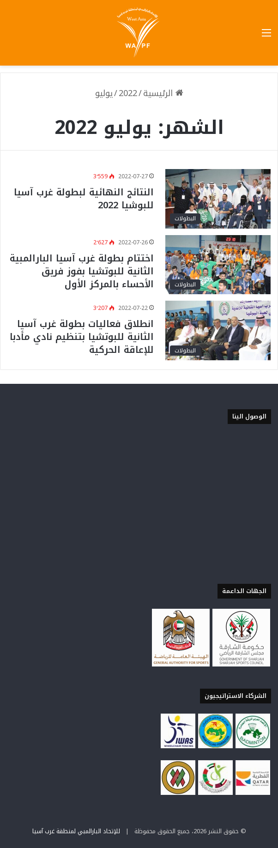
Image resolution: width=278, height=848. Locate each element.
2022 (128, 93)
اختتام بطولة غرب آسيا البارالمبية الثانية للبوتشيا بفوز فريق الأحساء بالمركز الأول (82, 271)
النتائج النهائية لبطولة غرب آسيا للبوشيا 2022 (84, 198)
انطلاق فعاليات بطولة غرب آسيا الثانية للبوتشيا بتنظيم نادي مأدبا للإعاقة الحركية (82, 336)
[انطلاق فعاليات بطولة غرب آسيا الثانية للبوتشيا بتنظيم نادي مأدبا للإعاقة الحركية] (218, 330)
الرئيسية (163, 93)
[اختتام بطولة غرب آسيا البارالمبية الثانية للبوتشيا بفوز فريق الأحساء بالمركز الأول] (218, 265)
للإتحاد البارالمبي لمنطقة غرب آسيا (76, 831)
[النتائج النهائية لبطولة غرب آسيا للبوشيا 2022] (218, 199)
